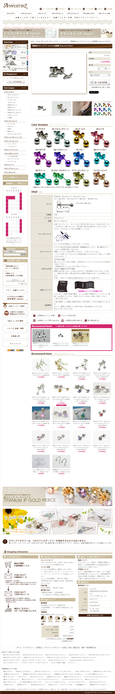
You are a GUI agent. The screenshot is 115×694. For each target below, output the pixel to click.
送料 (42, 624)
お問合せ (39, 647)
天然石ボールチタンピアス (11, 674)
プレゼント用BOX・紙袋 (58, 662)
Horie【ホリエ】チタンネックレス (33, 654)
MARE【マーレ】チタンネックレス (34, 657)
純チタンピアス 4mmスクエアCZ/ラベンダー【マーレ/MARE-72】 (61, 423)
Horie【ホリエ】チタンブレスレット (55, 654)
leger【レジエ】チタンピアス (11, 660)
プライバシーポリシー (52, 647)
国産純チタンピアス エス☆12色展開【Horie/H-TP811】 (91, 41)
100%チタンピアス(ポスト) (23, 671)
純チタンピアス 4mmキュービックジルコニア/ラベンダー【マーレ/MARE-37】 (102, 375)
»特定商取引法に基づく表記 (100, 87)
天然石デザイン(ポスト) (14, 112)
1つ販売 (9, 117)
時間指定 (44, 612)
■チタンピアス (8, 671)
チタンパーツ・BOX (66, 684)
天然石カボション (12, 105)
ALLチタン (10, 126)
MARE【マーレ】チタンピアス (12, 657)
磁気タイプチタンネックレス (72, 676)
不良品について (83, 569)
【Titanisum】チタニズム (37, 684)
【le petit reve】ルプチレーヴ (97, 682)
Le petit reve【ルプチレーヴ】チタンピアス (81, 660)
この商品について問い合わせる (47, 320)
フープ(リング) (11, 100)
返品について (82, 560)
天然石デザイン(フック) (14, 110)
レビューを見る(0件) (68, 315)
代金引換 (44, 585)
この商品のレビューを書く (46, 315)
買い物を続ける (93, 320)
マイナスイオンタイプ (14, 134)
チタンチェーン (22, 676)
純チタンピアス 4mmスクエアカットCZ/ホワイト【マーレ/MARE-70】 (102, 399)
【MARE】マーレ (22, 684)
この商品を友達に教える (73, 320)
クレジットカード (47, 560)
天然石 (9, 129)
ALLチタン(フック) (12, 97)
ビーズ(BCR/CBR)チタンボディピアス (30, 682)
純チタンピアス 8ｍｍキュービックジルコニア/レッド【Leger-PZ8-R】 (102, 423)
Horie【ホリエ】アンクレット (77, 654)
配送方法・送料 (79, 647)
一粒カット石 (11, 102)
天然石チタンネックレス (54, 676)
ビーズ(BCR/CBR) (12, 156)
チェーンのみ (11, 123)
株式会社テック (83, 585)
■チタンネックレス (9, 676)
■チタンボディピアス (10, 682)
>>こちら (85, 244)
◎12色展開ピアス (81, 684)
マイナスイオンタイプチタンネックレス (95, 676)
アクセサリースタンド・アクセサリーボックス (34, 662)
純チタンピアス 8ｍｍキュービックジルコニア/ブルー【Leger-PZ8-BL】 (81, 447)
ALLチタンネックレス (36, 676)
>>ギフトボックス (60, 299)
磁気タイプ (10, 131)
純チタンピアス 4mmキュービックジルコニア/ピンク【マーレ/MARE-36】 (81, 375)
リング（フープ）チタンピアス (62, 671)
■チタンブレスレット (28, 679)
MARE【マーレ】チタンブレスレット (58, 657)
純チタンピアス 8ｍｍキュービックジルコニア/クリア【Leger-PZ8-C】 (61, 447)
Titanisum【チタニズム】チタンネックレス (83, 657)
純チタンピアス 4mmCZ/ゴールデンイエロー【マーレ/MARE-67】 (61, 399)
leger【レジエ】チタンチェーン (57, 660)
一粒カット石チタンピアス (82, 671)
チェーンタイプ (11, 144)
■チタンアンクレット (91, 679)
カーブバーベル (11, 161)
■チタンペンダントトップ (11, 679)
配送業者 (44, 603)
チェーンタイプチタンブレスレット (48, 679)
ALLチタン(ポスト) (12, 94)
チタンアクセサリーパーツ (10, 662)
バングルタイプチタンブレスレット (72, 679)
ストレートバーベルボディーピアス (55, 682)
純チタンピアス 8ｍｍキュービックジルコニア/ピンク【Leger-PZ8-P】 (41, 447)
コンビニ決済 (45, 567)
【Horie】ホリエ (8, 684)
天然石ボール (11, 107)
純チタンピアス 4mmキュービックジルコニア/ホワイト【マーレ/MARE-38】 (41, 399)
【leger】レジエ (52, 684)
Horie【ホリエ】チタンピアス (47, 41)
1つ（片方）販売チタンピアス (94, 674)
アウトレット (71, 662)
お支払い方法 (67, 647)
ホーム (18, 647)
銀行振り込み (45, 590)
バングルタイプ (11, 146)
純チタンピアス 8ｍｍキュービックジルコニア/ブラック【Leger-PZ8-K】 (102, 447)
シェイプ (64, 41)
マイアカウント (28, 647)
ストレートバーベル (13, 159)
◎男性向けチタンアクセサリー (98, 684)
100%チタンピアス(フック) (42, 671)
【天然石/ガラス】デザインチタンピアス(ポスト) (68, 674)
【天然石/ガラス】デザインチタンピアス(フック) (36, 674)
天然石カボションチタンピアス (102, 671)
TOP (32, 41)
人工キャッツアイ (12, 115)
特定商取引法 (91, 647)
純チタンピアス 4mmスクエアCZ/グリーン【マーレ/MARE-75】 (81, 423)
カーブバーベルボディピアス (77, 682)
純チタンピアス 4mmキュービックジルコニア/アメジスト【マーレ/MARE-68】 (81, 399)
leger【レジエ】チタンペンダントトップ (34, 660)
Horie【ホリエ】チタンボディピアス (99, 654)
